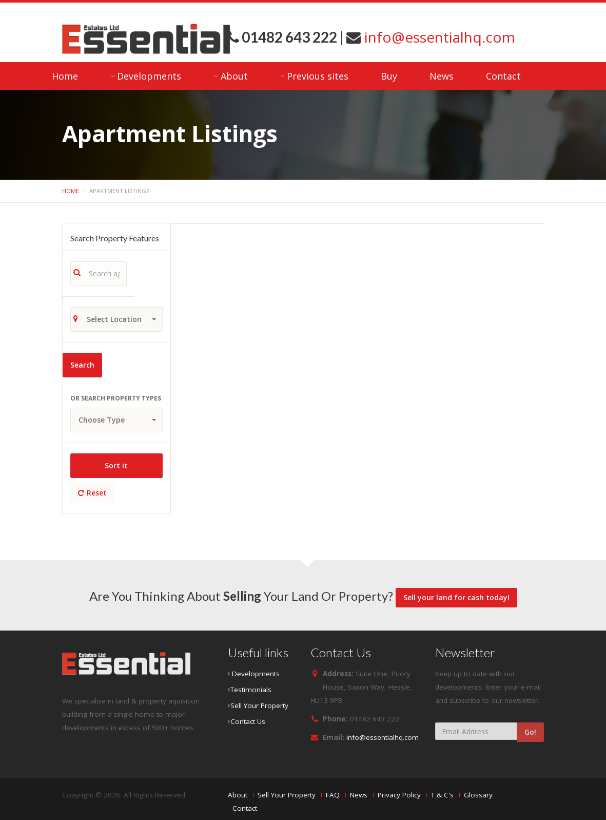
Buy (389, 76)
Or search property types (115, 398)
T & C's (442, 794)
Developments (149, 76)
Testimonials (250, 689)
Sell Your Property (259, 705)
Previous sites (317, 76)
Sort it (116, 465)
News (441, 76)
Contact (503, 76)
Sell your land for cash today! (456, 597)
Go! (530, 732)
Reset (92, 493)
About (234, 76)
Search (82, 365)
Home (65, 76)
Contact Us (247, 721)
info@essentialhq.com (438, 37)
